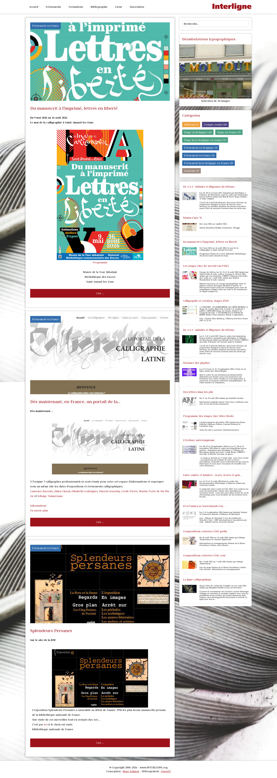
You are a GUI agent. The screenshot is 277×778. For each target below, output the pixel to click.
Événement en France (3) (199, 155)
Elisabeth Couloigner (84, 491)
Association (137, 6)
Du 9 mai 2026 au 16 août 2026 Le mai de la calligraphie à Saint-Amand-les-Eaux (218, 249)
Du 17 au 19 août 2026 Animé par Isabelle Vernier (221, 398)
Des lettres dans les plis (198, 392)
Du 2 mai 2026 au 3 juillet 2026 (213, 224)
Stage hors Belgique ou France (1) (205, 140)
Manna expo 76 (192, 217)
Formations (76, 6)
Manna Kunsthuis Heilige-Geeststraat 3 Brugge (219, 228)
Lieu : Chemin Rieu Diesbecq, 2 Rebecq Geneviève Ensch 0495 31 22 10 (223, 319)
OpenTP (166, 771)
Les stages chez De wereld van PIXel (206, 266)
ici (45, 724)
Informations (38, 505)
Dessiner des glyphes (196, 363)
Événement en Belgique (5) (200, 147)
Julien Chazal (62, 491)
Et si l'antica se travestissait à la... (203, 506)
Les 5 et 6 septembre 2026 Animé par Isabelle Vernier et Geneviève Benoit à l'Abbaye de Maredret (223, 513)
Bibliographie (99, 6)
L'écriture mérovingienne (199, 440)
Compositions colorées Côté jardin (205, 531)
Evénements (53, 6)
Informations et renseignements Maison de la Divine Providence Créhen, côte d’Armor (222, 544)
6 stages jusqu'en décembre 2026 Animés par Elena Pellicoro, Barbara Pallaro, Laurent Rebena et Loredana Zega (222, 424)
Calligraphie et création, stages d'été (206, 300)
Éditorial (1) (191, 124)
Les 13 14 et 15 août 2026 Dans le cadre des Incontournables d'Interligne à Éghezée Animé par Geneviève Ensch (222, 483)
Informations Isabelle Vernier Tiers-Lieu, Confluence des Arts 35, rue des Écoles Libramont (223, 403)
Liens (118, 6)
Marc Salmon (131, 771)
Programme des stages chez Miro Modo (208, 416)
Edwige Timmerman (50, 496)
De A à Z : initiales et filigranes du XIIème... (209, 186)
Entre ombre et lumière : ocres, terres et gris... (212, 475)
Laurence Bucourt (41, 491)
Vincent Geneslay (109, 491)
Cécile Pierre (129, 491)
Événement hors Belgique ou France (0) (208, 163)
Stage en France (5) (229, 132)
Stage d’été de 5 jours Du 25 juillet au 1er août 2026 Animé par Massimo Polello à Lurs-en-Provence (222, 587)
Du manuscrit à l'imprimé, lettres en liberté (210, 241)
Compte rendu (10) (215, 124)
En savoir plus (39, 510)
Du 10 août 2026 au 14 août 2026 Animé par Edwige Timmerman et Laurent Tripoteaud (222, 538)
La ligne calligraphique (197, 579)
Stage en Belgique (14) (198, 132)
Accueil (33, 6)
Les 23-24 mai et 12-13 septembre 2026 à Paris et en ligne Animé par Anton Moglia (222, 370)
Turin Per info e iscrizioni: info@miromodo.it (219, 430)
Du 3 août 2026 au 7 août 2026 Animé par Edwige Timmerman (221, 563)
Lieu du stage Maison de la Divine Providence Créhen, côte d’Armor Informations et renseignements (222, 568)
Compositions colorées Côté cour (204, 555)
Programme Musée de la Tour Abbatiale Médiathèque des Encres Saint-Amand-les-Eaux (222, 255)
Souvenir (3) (191, 171)
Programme (100, 262)
